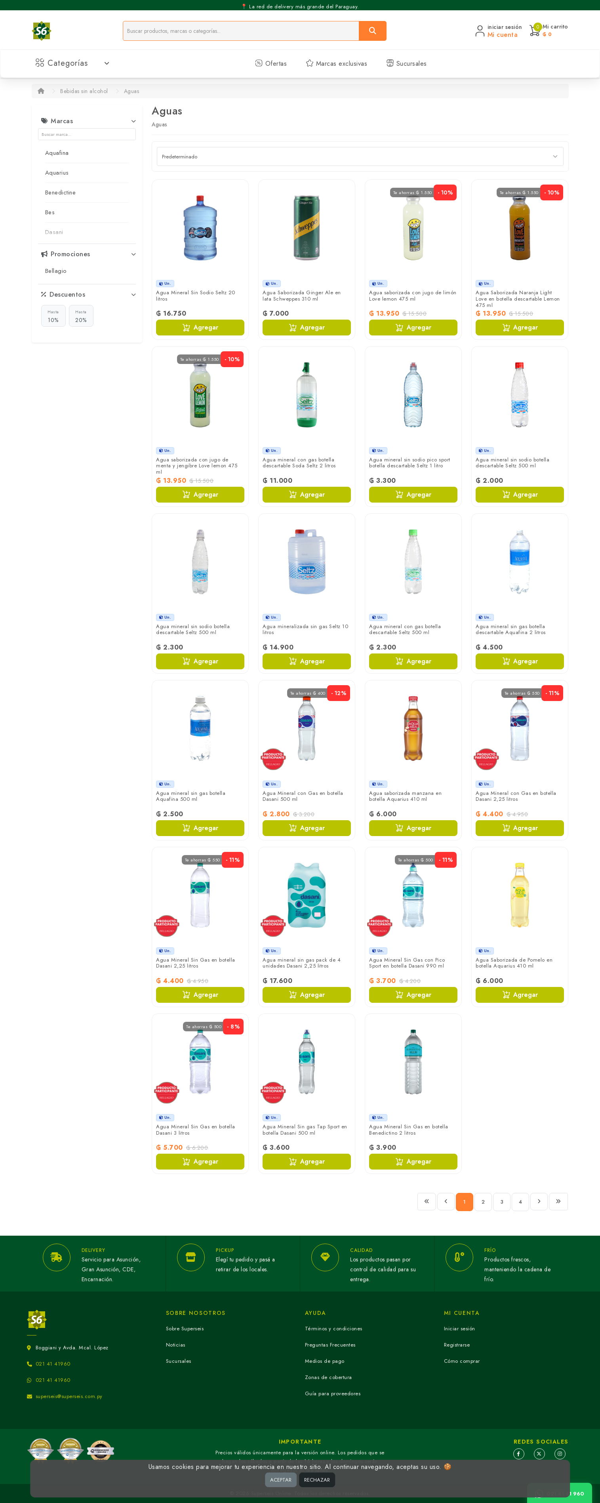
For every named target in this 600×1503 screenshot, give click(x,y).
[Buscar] (373, 31)
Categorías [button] (72, 63)
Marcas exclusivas (336, 63)
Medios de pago (325, 1361)
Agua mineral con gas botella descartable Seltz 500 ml (405, 629)
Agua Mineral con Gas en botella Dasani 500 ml (303, 796)
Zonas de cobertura (328, 1377)
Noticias (175, 1345)
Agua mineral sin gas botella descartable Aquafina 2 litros (511, 629)
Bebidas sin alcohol (84, 91)
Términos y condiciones (333, 1328)
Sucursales (406, 63)
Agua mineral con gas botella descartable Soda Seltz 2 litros (299, 463)
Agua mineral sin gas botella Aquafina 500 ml (190, 796)
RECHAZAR (317, 1480)
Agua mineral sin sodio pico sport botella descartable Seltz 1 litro (409, 463)
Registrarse (457, 1345)
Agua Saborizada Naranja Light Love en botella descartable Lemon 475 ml (518, 299)
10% (53, 316)
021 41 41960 (53, 1364)
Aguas (131, 91)
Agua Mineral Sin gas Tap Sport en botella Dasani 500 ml (305, 1130)
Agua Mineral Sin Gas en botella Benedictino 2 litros (408, 1130)
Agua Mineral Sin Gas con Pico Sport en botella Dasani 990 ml (407, 963)
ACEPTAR (280, 1480)
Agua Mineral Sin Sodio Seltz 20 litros (195, 296)
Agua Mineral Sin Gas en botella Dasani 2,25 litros (195, 963)
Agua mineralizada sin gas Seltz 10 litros (305, 629)
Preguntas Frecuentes (330, 1345)
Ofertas (271, 63)
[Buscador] (241, 31)
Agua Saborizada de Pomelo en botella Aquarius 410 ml (514, 963)
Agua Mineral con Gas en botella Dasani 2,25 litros (516, 796)
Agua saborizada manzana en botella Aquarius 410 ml (405, 796)
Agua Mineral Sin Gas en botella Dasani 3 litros (195, 1130)
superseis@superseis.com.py (69, 1396)
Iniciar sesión (459, 1328)
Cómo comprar (462, 1361)
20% (81, 316)
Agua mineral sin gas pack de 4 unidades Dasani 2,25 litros (302, 963)
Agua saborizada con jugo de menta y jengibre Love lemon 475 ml (197, 466)
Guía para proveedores (333, 1393)
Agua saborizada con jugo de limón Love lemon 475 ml (413, 296)
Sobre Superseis (185, 1328)
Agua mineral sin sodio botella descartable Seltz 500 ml (512, 463)
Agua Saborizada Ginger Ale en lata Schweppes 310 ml (302, 296)
